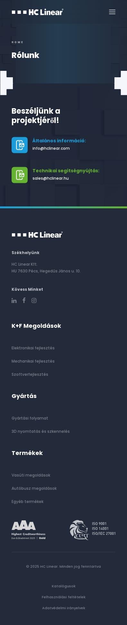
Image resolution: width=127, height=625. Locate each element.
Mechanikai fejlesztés (33, 361)
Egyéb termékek (27, 501)
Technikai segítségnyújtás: (65, 170)
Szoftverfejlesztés (30, 374)
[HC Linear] (38, 12)
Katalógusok (64, 586)
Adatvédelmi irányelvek (63, 608)
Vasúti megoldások (31, 475)
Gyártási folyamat (30, 418)
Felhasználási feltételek (64, 597)
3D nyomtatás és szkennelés (41, 431)
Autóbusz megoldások (34, 488)
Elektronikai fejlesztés (33, 348)
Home (18, 42)
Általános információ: (59, 140)
